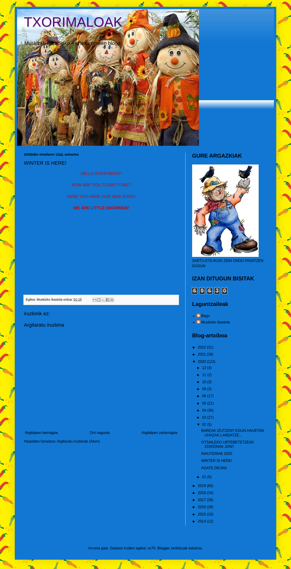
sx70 (151, 548)
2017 (202, 500)
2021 (202, 354)
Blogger (163, 548)
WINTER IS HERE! (216, 461)
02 (204, 424)
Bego (205, 316)
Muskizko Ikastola (215, 322)
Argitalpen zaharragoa (159, 433)
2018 (202, 493)
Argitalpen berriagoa (41, 433)
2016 (202, 507)
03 (204, 417)
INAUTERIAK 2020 (216, 454)
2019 (202, 486)
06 (204, 396)
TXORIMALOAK (73, 22)
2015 (202, 514)
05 (204, 403)
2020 (202, 362)
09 (204, 389)
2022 (202, 347)
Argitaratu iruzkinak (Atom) (78, 441)
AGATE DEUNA (214, 468)
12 (204, 368)
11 (204, 375)
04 (204, 410)
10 (204, 382)
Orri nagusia (100, 433)
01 (204, 477)
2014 (202, 521)
